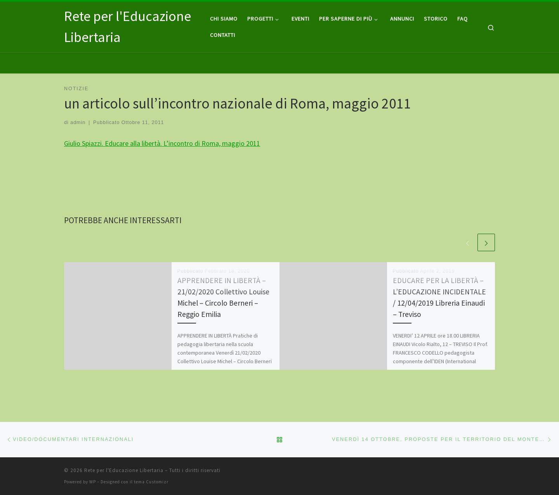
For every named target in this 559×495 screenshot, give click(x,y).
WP (92, 482)
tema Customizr (151, 482)
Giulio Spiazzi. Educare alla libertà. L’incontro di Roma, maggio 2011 (162, 143)
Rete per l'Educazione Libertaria (123, 470)
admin (77, 122)
